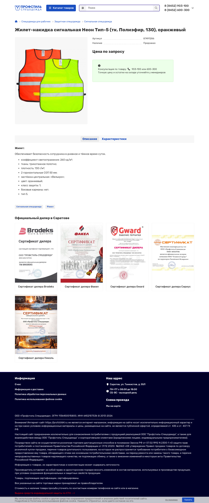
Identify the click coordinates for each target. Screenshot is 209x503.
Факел (50, 206)
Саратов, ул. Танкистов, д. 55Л (127, 384)
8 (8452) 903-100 (176, 5)
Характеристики (114, 139)
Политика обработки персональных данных (40, 394)
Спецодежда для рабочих (36, 21)
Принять (188, 500)
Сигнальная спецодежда (98, 21)
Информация (25, 378)
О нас (18, 384)
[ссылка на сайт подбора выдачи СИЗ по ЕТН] (45, 493)
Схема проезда (117, 400)
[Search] (122, 8)
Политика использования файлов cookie (38, 399)
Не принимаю (171, 500)
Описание (89, 139)
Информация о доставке (29, 389)
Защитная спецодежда (67, 21)
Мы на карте (113, 406)
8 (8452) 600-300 (176, 10)
